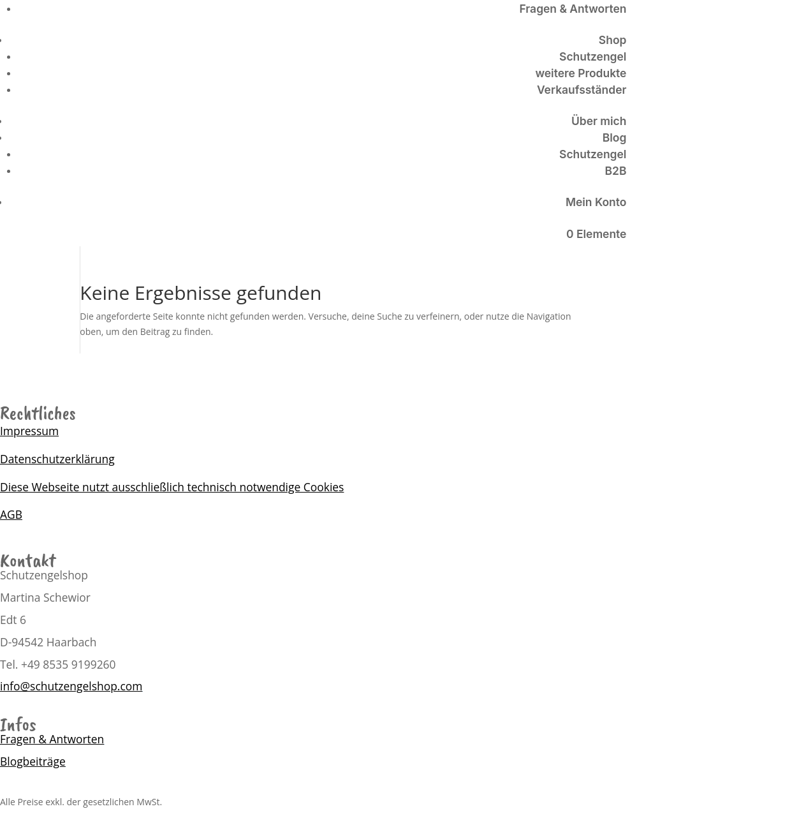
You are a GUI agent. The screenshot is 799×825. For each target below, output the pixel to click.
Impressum (29, 430)
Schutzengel (592, 56)
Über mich (598, 121)
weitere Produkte (580, 73)
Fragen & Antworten (573, 8)
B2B (616, 170)
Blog (615, 137)
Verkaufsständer (581, 89)
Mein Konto (596, 202)
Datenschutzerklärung (57, 458)
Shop (613, 40)
